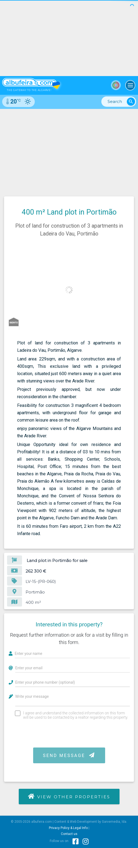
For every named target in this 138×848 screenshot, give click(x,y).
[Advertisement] (69, 150)
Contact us (69, 834)
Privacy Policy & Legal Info (68, 828)
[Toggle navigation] (130, 85)
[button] (129, 251)
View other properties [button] (69, 796)
